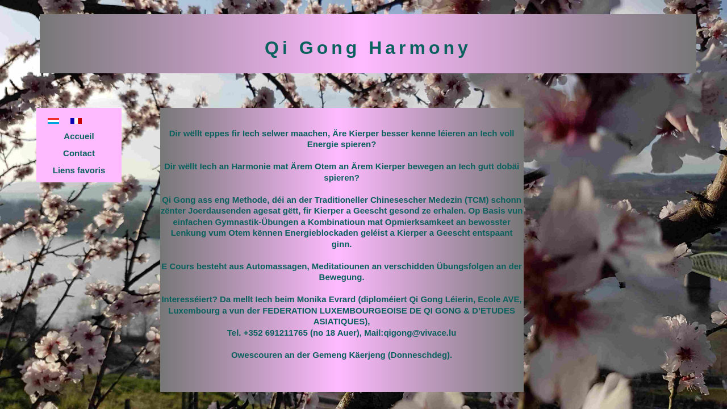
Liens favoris (79, 170)
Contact (79, 153)
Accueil (79, 136)
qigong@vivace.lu (419, 332)
